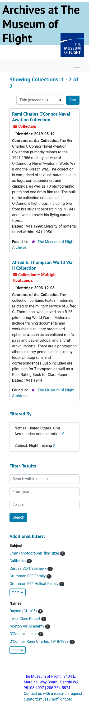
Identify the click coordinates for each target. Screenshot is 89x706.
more (17, 592)
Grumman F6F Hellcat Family (34, 583)
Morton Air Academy (27, 626)
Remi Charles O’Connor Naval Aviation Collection (41, 117)
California (18, 561)
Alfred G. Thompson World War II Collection (43, 265)
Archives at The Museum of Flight (41, 24)
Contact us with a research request (53, 693)
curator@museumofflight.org (48, 699)
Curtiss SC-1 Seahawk (28, 568)
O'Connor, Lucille (23, 634)
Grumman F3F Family (28, 576)
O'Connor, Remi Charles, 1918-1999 (39, 641)
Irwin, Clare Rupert (25, 618)
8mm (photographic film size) (34, 553)
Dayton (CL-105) (23, 611)
